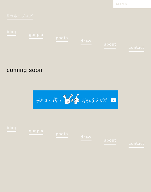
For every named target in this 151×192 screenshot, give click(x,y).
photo (62, 38)
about (110, 44)
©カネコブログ (20, 16)
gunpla (36, 34)
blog (11, 31)
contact (136, 47)
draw (86, 41)
